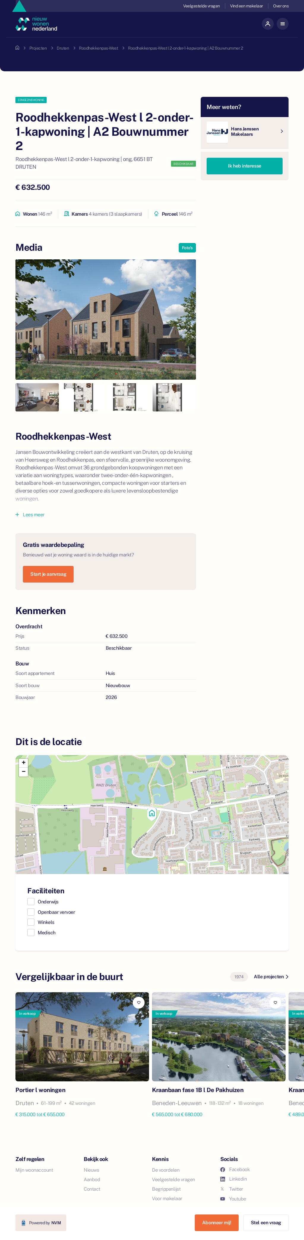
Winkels (46, 922)
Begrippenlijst (166, 1189)
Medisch (47, 932)
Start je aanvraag (48, 574)
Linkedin (233, 1179)
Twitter (231, 1189)
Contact (92, 1189)
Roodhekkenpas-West (98, 48)
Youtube (233, 1199)
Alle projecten (271, 976)
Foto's (187, 247)
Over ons (281, 6)
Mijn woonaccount (34, 1170)
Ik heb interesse (244, 166)
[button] (152, 814)
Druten (63, 48)
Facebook (235, 1169)
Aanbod (92, 1179)
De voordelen (165, 1170)
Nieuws (91, 1170)
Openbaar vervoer (56, 912)
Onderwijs (48, 902)
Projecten (38, 48)
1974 (239, 976)
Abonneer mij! (216, 1222)
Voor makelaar (167, 1198)
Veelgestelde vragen (201, 6)
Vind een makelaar (246, 6)
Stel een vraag (266, 1222)
